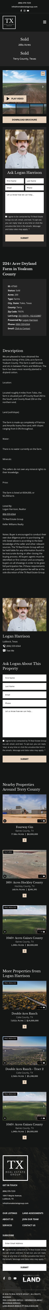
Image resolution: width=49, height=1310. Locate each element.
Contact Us (28, 1225)
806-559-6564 (9, 514)
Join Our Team (30, 1219)
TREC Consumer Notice (13, 1300)
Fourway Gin (24, 827)
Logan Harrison (30, 320)
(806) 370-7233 (24, 3)
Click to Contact (22, 328)
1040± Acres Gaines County (24, 938)
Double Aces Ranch (25, 1013)
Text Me (8, 650)
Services (7, 1225)
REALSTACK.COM (31, 1306)
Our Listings (10, 1213)
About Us (8, 1219)
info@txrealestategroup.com (24, 6)
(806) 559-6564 (23, 324)
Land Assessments (32, 1213)
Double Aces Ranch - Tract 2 (24, 1069)
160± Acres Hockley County (24, 882)
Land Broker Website (12, 1306)
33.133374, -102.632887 (29, 315)
